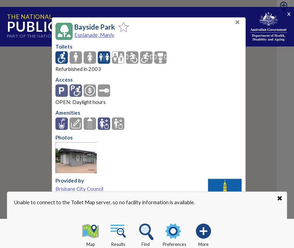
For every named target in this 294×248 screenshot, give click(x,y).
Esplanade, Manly (94, 35)
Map (90, 234)
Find (145, 234)
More (203, 234)
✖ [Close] (237, 22)
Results (118, 234)
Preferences (174, 234)
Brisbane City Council (79, 189)
